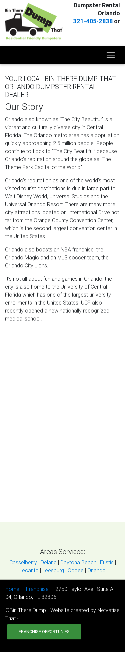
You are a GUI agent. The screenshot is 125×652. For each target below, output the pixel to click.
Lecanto (29, 570)
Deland (49, 562)
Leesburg (53, 570)
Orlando (96, 570)
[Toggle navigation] (111, 55)
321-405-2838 (93, 21)
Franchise (37, 589)
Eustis (107, 562)
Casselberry (23, 562)
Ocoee (76, 570)
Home (12, 589)
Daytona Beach (78, 562)
